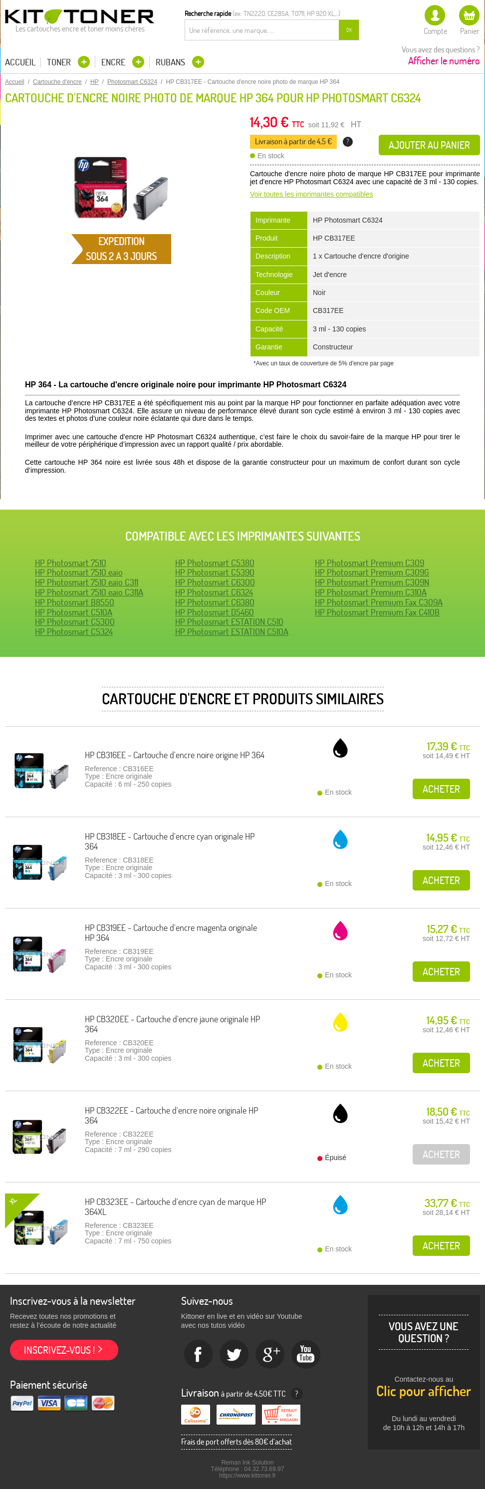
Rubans (171, 62)
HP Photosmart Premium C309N (372, 582)
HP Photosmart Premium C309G (372, 572)
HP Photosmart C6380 (214, 602)
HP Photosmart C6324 (214, 592)
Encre (114, 62)
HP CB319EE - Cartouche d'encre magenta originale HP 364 (171, 932)
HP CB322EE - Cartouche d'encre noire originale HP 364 (171, 1115)
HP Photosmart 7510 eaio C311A (89, 592)
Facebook (199, 1355)
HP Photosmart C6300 (215, 582)
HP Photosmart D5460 (214, 612)
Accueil (20, 62)
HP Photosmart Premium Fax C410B (377, 612)
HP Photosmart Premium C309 (369, 563)
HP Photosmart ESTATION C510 (229, 621)
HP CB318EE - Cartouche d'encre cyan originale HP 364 (169, 841)
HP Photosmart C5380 (214, 563)
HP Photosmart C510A (73, 612)
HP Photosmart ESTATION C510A (231, 631)
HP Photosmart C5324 (74, 631)
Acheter (441, 789)
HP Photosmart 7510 (70, 563)
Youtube (306, 1355)
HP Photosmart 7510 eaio (79, 572)
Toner (60, 62)
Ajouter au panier (429, 145)
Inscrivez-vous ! (59, 1350)
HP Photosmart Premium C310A (371, 592)
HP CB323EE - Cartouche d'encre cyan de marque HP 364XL (175, 1206)
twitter (234, 1355)
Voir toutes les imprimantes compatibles (311, 194)
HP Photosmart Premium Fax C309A (379, 602)
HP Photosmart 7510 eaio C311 (86, 582)
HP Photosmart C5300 (75, 621)
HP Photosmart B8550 (74, 602)
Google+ (270, 1355)
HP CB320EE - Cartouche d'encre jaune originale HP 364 (172, 1024)
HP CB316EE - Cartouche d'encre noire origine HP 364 (174, 755)
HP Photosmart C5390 (214, 572)
